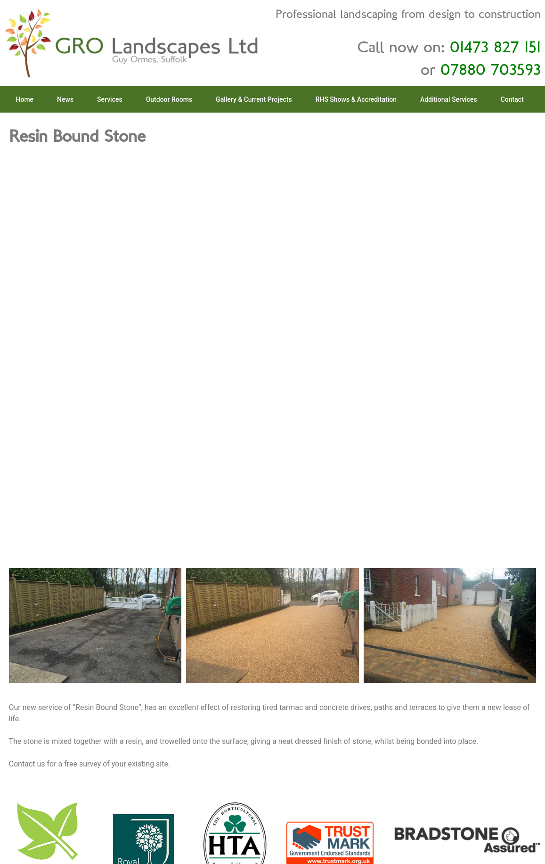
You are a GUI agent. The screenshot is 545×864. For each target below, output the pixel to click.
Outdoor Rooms (169, 99)
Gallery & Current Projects (254, 99)
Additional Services (448, 99)
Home (25, 99)
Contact (512, 99)
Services (109, 99)
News (65, 99)
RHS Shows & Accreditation (356, 99)
